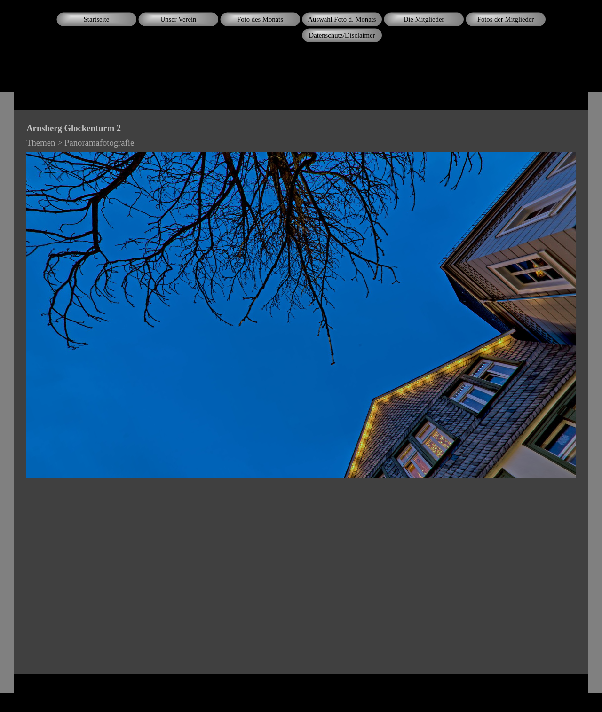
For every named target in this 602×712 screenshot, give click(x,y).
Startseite (97, 19)
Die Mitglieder (424, 19)
